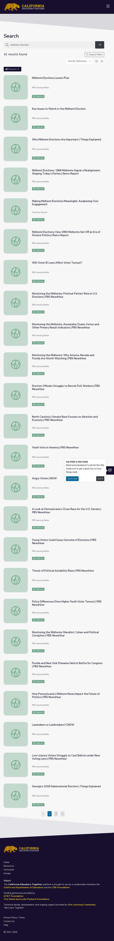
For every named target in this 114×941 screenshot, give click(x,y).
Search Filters (94, 54)
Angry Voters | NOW (44, 478)
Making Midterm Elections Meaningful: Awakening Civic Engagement (65, 202)
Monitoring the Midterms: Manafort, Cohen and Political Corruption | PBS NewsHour (65, 634)
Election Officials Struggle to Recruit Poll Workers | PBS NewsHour (66, 387)
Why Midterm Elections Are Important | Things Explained (66, 139)
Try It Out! (72, 478)
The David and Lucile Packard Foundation (26, 899)
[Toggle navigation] (107, 6)
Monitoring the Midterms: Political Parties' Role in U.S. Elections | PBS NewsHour (65, 295)
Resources (9, 866)
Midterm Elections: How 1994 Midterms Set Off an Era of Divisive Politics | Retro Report (66, 233)
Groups (7, 873)
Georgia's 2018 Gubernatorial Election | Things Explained (66, 786)
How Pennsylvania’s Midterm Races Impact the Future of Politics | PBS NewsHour (66, 695)
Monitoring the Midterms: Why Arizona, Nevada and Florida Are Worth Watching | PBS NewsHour (63, 356)
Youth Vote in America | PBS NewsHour (55, 447)
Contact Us (9, 921)
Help (6, 924)
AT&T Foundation (13, 896)
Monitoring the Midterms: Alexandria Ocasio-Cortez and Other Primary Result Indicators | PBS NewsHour (65, 326)
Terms (22, 917)
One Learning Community (81, 904)
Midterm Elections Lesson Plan (50, 78)
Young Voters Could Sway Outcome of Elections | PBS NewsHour (64, 541)
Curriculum (9, 869)
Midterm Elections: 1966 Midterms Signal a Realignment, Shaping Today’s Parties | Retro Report (66, 172)
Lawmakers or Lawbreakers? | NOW (53, 725)
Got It (100, 478)
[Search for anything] (52, 45)
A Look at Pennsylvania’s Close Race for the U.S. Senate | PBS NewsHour (66, 510)
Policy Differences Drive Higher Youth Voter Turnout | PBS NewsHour (67, 603)
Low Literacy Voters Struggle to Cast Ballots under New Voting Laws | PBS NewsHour (66, 757)
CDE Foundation (61, 887)
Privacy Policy (10, 917)
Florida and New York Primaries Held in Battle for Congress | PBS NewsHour (67, 664)
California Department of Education (23, 887)
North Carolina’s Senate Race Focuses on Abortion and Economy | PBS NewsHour (65, 418)
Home (6, 862)
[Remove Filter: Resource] (18, 69)
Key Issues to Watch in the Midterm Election (59, 109)
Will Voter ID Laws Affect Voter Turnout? (57, 263)
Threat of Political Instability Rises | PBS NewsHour (63, 570)
